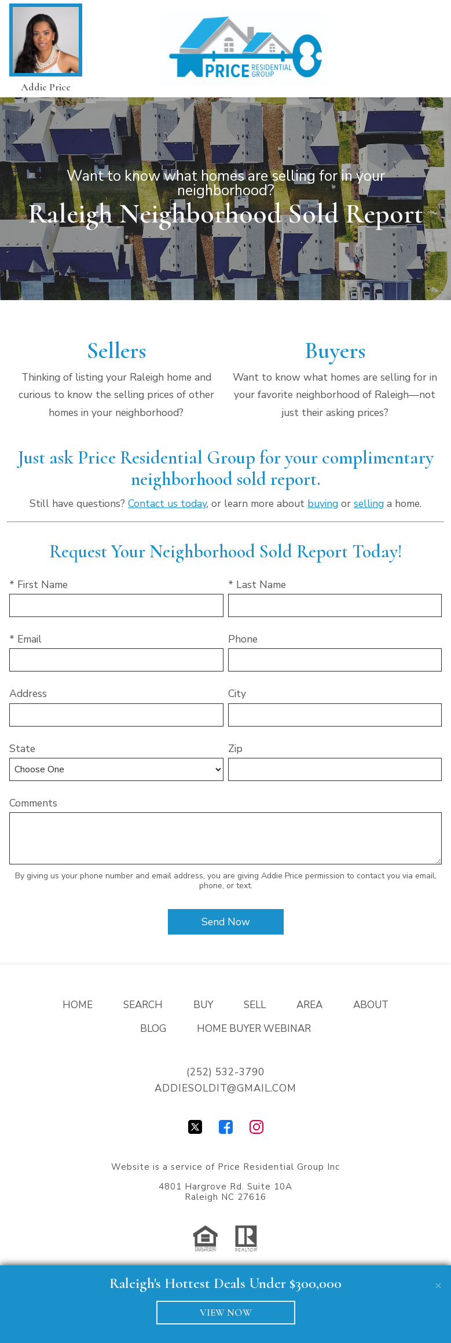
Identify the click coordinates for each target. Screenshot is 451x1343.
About (370, 1005)
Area (309, 1005)
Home (78, 1005)
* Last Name (257, 585)
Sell (255, 1005)
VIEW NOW (226, 1312)
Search (143, 1005)
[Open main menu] (424, 49)
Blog (153, 1028)
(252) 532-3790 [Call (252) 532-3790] (225, 1072)
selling (369, 503)
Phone (243, 639)
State (22, 749)
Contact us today (167, 503)
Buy (203, 1005)
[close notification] (438, 1278)
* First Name (38, 585)
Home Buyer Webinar (254, 1028)
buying (322, 503)
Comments (33, 803)
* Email (25, 639)
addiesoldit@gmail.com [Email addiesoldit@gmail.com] (225, 1088)
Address (28, 693)
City (237, 693)
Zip (235, 749)
